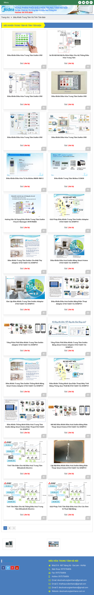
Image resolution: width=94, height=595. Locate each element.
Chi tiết (43, 67)
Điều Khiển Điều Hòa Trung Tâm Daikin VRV (24, 55)
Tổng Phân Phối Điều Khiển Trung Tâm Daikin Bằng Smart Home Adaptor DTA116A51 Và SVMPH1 (69, 344)
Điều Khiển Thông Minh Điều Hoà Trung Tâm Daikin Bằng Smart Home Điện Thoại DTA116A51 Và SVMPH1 (24, 427)
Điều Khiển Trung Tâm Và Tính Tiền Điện (29, 17)
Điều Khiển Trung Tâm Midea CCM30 (69, 178)
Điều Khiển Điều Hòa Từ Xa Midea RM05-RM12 (24, 178)
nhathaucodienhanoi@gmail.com (72, 584)
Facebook (8, 561)
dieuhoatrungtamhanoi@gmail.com (72, 580)
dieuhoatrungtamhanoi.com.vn (72, 591)
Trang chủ (5, 17)
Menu (6, 2)
